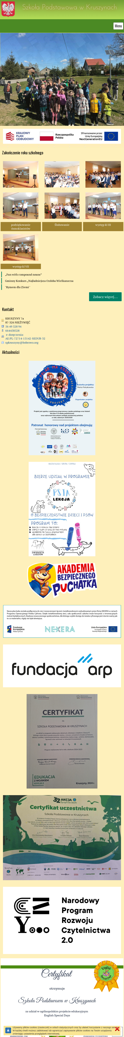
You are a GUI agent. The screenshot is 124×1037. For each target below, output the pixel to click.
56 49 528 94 (13, 326)
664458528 (12, 330)
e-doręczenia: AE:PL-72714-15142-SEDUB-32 (25, 336)
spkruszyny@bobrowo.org (21, 342)
